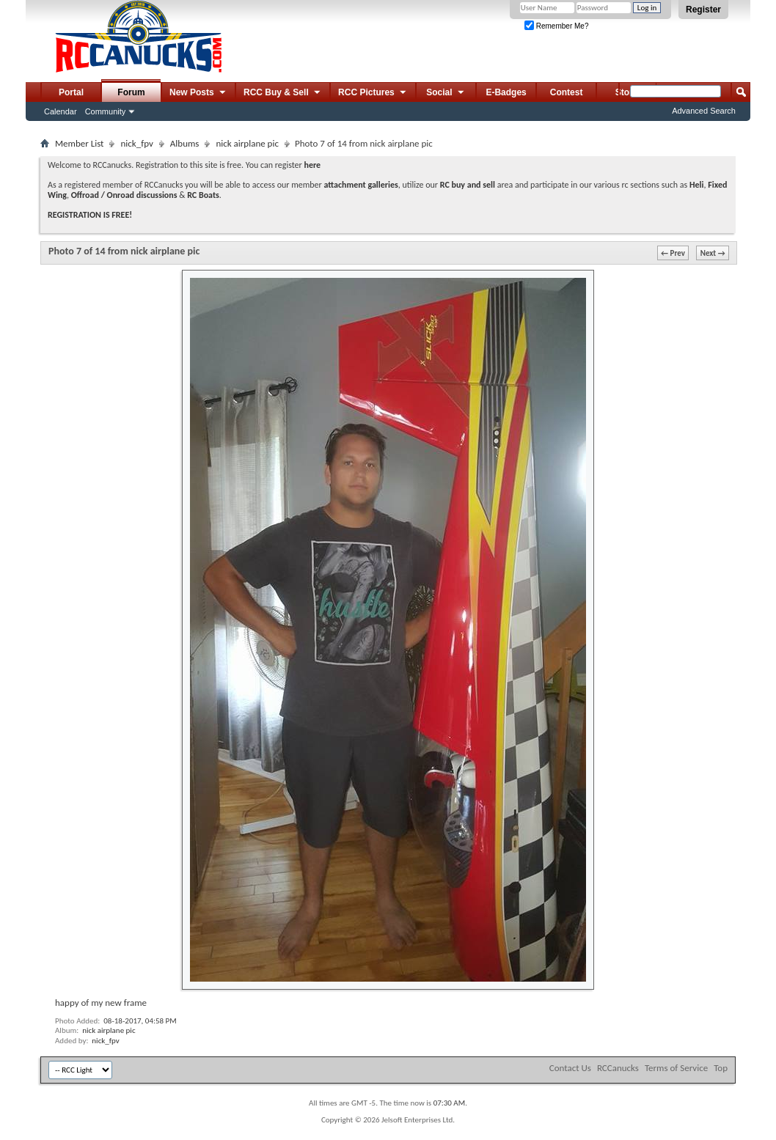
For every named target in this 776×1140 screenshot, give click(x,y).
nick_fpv (136, 143)
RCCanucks (618, 1067)
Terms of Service (676, 1067)
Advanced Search (704, 110)
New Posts (198, 93)
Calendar (60, 111)
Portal (71, 92)
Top (721, 1067)
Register (703, 9)
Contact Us (570, 1067)
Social (446, 93)
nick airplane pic (247, 143)
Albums (185, 143)
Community (105, 111)
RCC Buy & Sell (283, 93)
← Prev (673, 253)
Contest (566, 92)
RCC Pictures (373, 93)
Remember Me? (556, 26)
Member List (79, 143)
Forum (130, 92)
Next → (712, 253)
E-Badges (506, 92)
